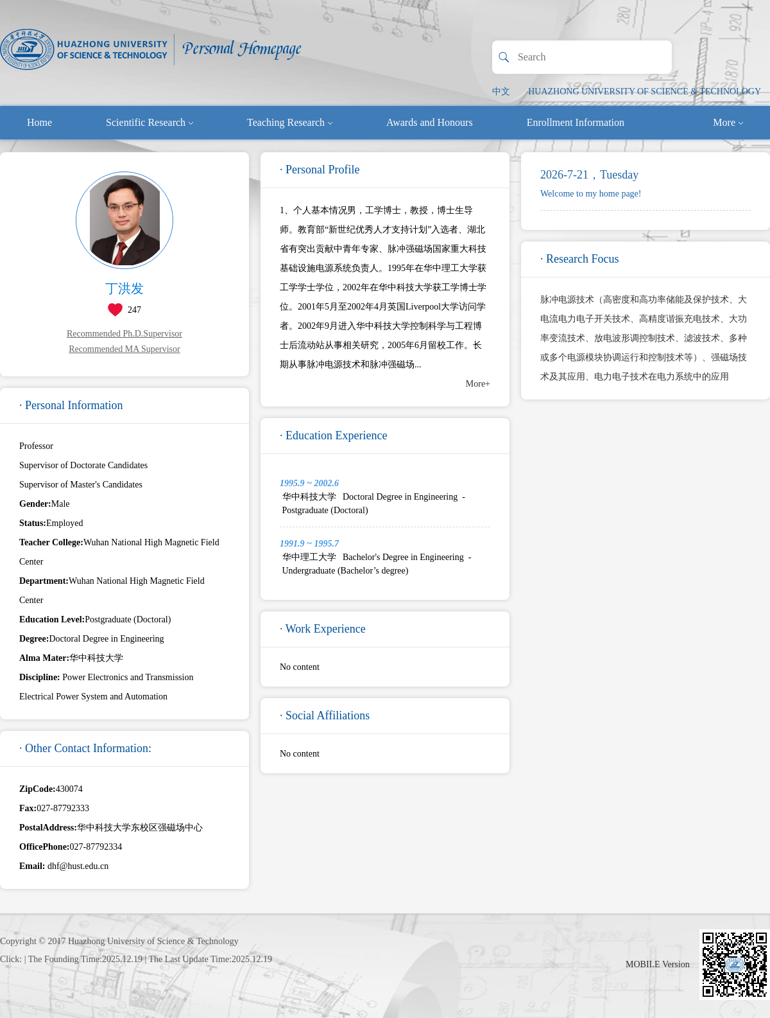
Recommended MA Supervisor (124, 349)
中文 (501, 91)
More (728, 122)
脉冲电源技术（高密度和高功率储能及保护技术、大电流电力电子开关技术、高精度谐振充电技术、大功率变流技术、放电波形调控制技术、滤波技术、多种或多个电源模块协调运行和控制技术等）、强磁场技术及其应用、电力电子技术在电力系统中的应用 (643, 338)
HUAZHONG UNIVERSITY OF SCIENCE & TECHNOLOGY (644, 91)
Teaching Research (289, 122)
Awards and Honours (429, 122)
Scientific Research (149, 122)
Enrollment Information (575, 122)
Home (39, 122)
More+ (478, 384)
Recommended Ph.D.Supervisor (124, 333)
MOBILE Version (658, 964)
